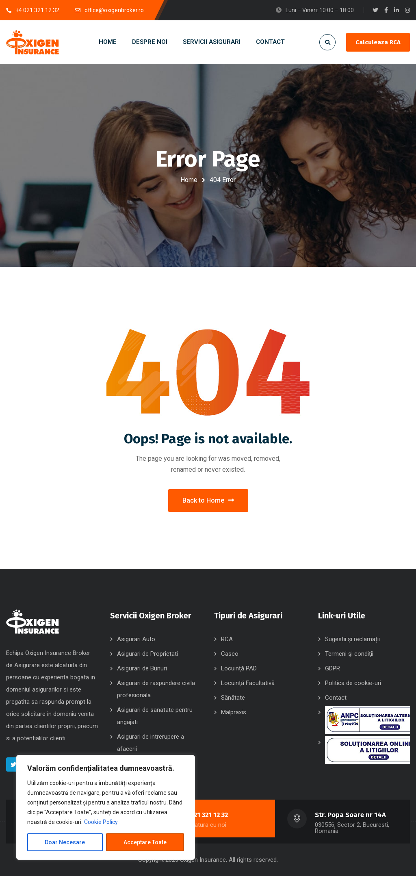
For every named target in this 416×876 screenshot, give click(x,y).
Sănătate (233, 697)
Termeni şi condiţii (349, 653)
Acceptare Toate (145, 842)
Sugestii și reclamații (352, 639)
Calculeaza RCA (378, 42)
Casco (229, 653)
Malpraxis (233, 712)
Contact (336, 697)
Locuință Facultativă (248, 683)
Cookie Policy (101, 822)
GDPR (332, 668)
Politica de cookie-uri (353, 683)
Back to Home (208, 500)
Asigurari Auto (136, 639)
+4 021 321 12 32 (204, 815)
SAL (367, 720)
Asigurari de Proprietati (147, 653)
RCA (227, 639)
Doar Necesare (65, 842)
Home (188, 180)
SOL (367, 750)
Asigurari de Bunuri (142, 668)
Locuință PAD (239, 668)
